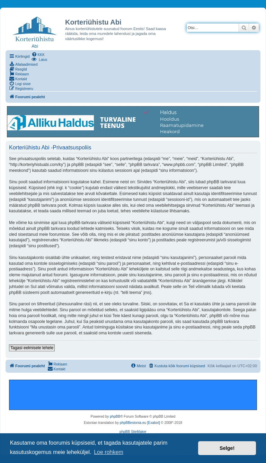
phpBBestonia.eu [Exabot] (140, 423)
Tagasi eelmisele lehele (31, 347)
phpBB (115, 416)
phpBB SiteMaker (133, 432)
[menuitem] (38, 54)
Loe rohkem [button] (108, 452)
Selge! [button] (227, 448)
